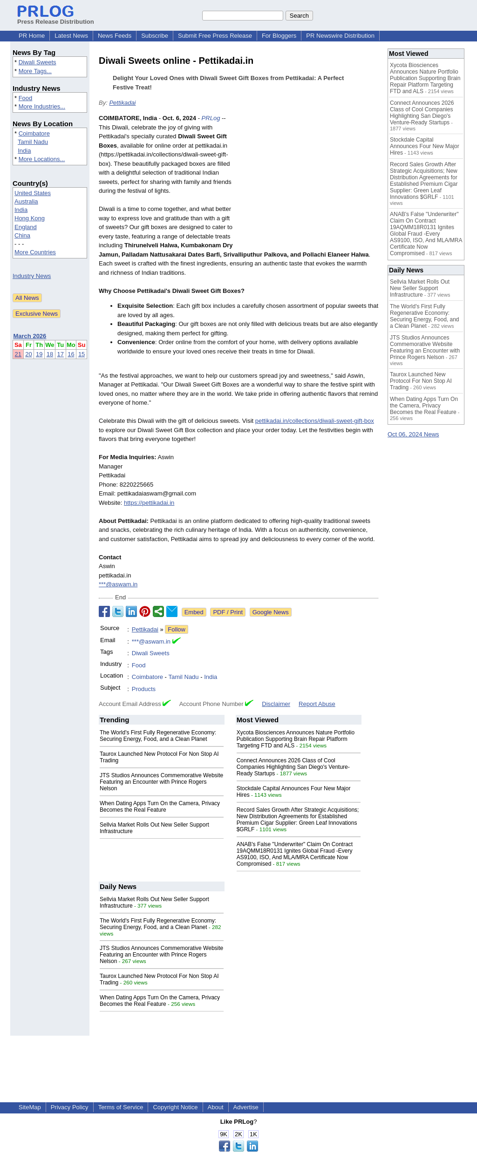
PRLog (211, 118)
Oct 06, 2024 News (413, 434)
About (216, 1107)
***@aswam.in (118, 584)
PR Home (32, 35)
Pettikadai (122, 102)
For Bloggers (279, 35)
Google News (270, 612)
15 (81, 354)
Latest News (71, 35)
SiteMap (30, 1107)
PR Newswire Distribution (340, 35)
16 (71, 354)
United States (32, 193)
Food (26, 98)
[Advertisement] (308, 182)
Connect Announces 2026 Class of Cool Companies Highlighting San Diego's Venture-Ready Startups (293, 767)
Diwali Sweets (37, 62)
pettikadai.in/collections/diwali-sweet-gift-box (314, 420)
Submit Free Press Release (215, 35)
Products (144, 688)
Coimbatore (34, 133)
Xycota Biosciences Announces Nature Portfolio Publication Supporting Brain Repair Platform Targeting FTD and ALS (295, 739)
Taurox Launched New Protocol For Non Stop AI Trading (421, 381)
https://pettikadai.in (149, 502)
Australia (26, 201)
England (25, 227)
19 (39, 354)
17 (60, 354)
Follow (176, 629)
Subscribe (154, 35)
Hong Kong (29, 218)
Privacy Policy (70, 1107)
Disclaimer (276, 703)
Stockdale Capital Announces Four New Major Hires (424, 146)
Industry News (32, 275)
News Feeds (114, 35)
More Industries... (42, 106)
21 (18, 354)
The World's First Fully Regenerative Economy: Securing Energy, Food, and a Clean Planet (158, 735)
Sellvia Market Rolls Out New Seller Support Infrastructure (420, 288)
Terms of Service (120, 1107)
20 (28, 354)
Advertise (246, 1107)
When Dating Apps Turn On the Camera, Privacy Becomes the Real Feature (160, 806)
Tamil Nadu (33, 141)
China (22, 235)
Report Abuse (317, 703)
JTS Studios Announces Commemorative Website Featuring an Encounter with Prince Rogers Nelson (161, 782)
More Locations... (42, 159)
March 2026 (30, 335)
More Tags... (35, 71)
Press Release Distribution (55, 18)
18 (50, 354)
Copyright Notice (175, 1107)
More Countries (35, 252)
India (24, 150)
